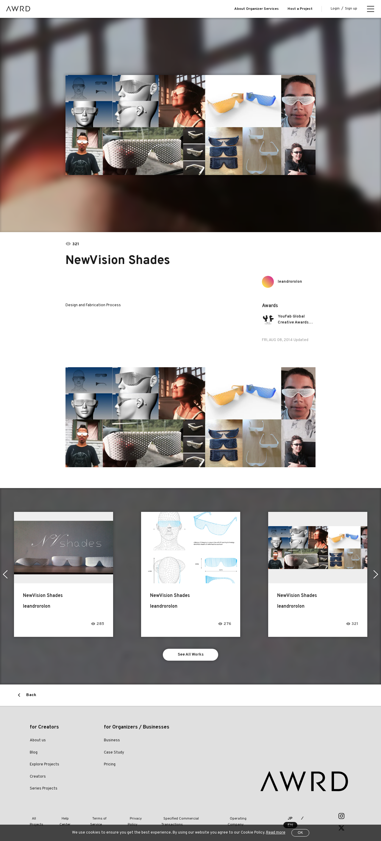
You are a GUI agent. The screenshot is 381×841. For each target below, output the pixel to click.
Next (376, 574)
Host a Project (300, 9)
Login (335, 8)
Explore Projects (44, 765)
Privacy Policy (132, 817)
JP (286, 817)
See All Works (190, 655)
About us (38, 741)
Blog (34, 753)
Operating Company (235, 817)
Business (112, 741)
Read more (275, 832)
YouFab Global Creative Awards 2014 (294, 320)
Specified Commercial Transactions (181, 817)
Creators (38, 778)
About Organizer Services (256, 9)
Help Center (66, 817)
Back (31, 696)
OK (300, 833)
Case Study (114, 753)
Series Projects (43, 789)
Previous (4, 574)
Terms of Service (98, 817)
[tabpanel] (190, 125)
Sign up (351, 8)
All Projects (39, 817)
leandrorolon (290, 281)
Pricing (109, 765)
